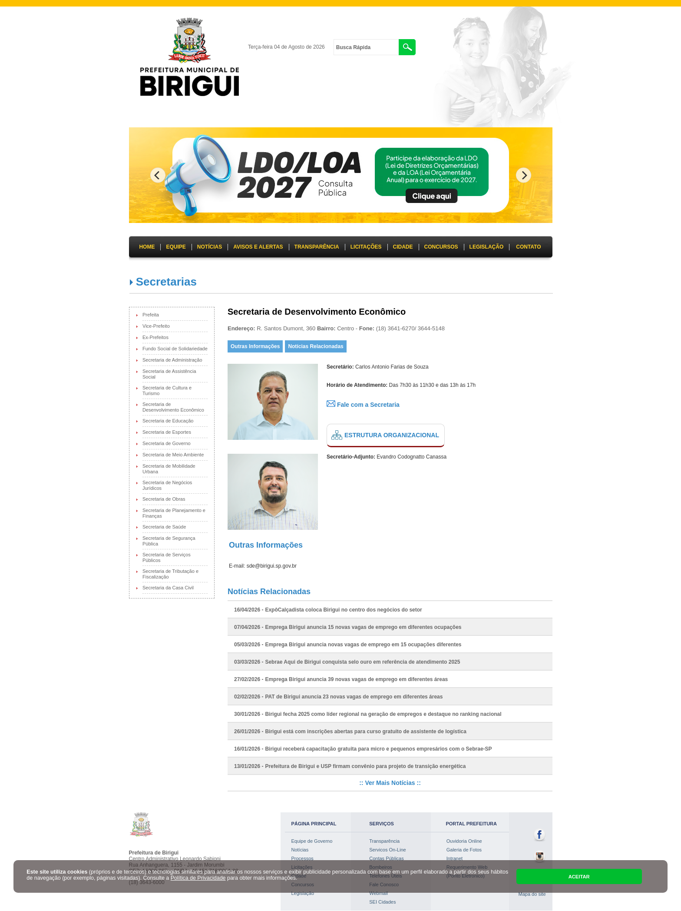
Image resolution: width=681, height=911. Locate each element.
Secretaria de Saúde (164, 526)
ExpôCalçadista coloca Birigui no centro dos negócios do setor (343, 610)
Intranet (454, 858)
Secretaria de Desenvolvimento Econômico (173, 407)
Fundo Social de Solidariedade (175, 348)
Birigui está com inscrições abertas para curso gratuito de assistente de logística (365, 731)
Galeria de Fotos (464, 849)
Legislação (302, 893)
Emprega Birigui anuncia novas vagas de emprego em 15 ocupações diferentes (363, 645)
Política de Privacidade (198, 878)
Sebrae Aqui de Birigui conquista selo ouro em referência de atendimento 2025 (362, 662)
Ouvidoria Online (464, 841)
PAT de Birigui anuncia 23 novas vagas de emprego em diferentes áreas (354, 697)
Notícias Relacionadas (315, 346)
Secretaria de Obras (163, 499)
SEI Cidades (382, 901)
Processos (302, 858)
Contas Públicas (386, 858)
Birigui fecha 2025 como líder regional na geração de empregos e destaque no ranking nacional (383, 714)
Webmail (378, 893)
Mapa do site (532, 894)
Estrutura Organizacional (391, 435)
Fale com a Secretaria (363, 404)
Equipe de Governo (312, 841)
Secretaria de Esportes (166, 432)
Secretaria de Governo (166, 443)
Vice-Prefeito (156, 326)
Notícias (300, 849)
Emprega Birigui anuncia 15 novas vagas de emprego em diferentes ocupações (363, 627)
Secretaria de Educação (167, 420)
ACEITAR (579, 876)
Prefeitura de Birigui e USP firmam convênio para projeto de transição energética (365, 766)
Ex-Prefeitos (155, 337)
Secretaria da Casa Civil (168, 587)
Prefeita (150, 314)
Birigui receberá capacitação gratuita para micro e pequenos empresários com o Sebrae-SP (378, 749)
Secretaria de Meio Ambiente (173, 454)
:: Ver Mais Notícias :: (390, 782)
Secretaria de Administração (172, 359)
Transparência (384, 841)
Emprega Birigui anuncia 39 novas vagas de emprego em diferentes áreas (356, 679)
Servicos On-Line (387, 849)
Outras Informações (255, 346)
